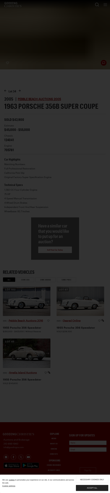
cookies (12, 480)
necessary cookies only (92, 480)
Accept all (92, 488)
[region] (55, 484)
